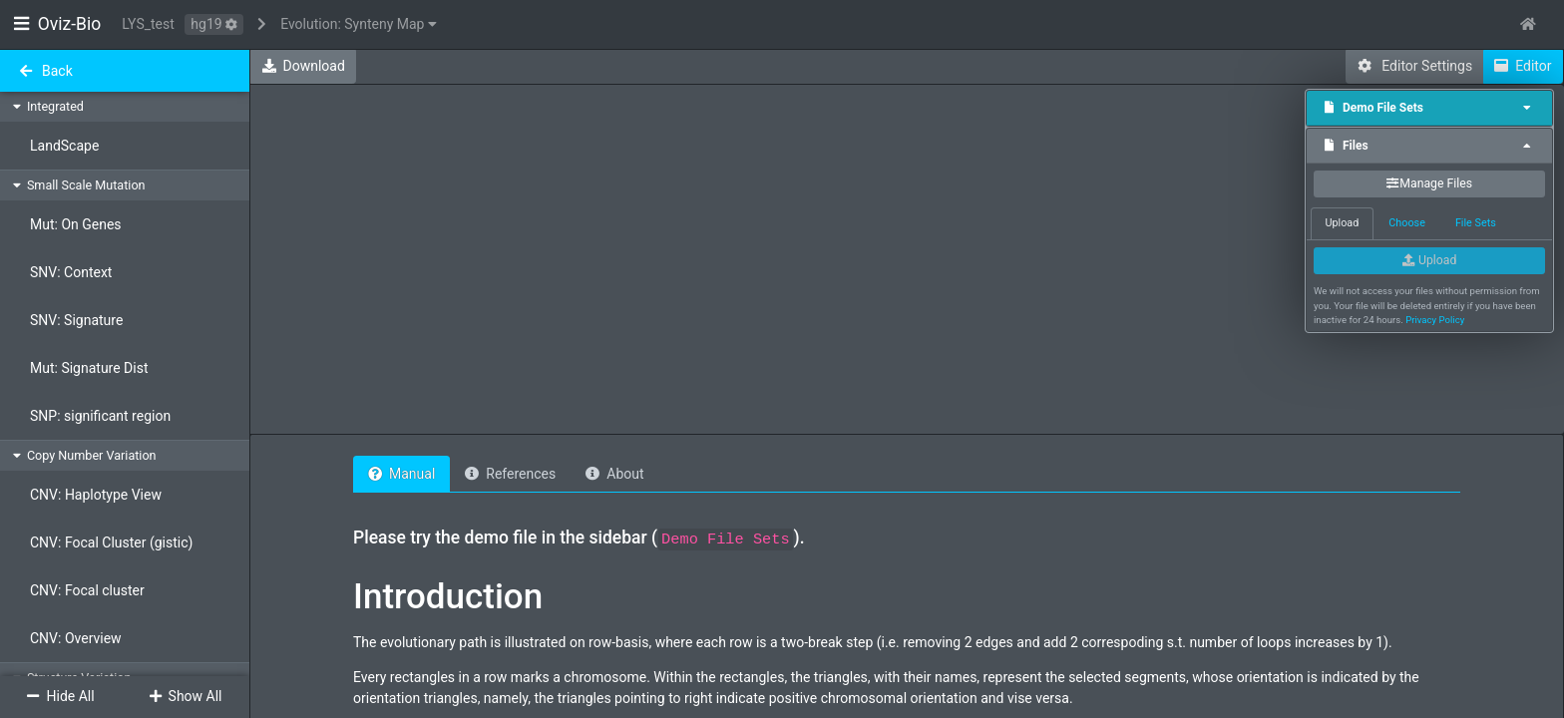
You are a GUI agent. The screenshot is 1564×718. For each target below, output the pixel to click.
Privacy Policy (1434, 319)
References (510, 474)
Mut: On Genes (76, 224)
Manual (401, 474)
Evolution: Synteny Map (358, 24)
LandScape (64, 146)
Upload (1429, 260)
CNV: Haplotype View (96, 495)
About (614, 474)
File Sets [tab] (1475, 222)
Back (45, 71)
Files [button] (1429, 146)
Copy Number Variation (92, 455)
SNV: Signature (76, 320)
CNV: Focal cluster (87, 590)
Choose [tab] (1406, 222)
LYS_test (148, 24)
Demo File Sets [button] (1429, 108)
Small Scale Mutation (86, 185)
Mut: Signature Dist (89, 368)
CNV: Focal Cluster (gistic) (111, 542)
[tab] (1429, 108)
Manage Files (1429, 183)
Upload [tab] (1343, 222)
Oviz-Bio (57, 24)
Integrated (55, 106)
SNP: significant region (100, 416)
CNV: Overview (76, 638)
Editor (1522, 66)
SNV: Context (71, 272)
